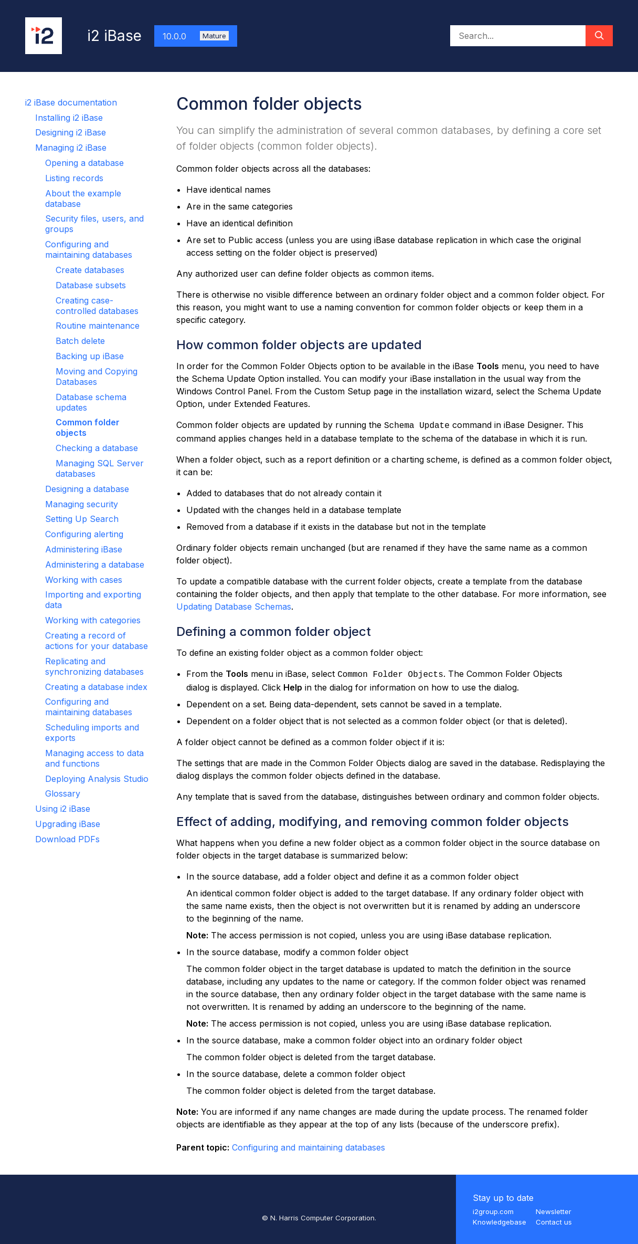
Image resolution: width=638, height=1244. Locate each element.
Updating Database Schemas (233, 606)
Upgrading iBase (67, 824)
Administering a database (94, 564)
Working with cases (83, 579)
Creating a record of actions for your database (96, 640)
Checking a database (97, 448)
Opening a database (84, 163)
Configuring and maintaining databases (88, 249)
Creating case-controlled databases (97, 305)
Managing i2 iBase (71, 147)
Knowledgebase (499, 1222)
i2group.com (493, 1211)
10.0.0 (196, 36)
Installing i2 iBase (69, 117)
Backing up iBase (90, 356)
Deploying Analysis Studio (96, 778)
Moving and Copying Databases (96, 376)
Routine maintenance (98, 325)
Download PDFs (67, 839)
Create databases (90, 270)
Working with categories (93, 620)
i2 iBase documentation (71, 102)
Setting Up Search (82, 519)
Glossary (62, 793)
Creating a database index (96, 687)
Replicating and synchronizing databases (94, 666)
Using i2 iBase (62, 808)
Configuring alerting (84, 534)
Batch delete (80, 341)
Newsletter (553, 1211)
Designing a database (87, 489)
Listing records (74, 178)
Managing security (81, 504)
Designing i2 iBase (70, 132)
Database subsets (91, 285)
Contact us (554, 1222)
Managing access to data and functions (94, 758)
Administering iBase (83, 549)
